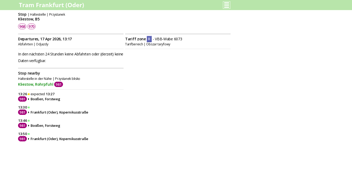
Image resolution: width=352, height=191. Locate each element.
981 (59, 84)
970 (31, 26)
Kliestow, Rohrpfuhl (35, 84)
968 (22, 26)
